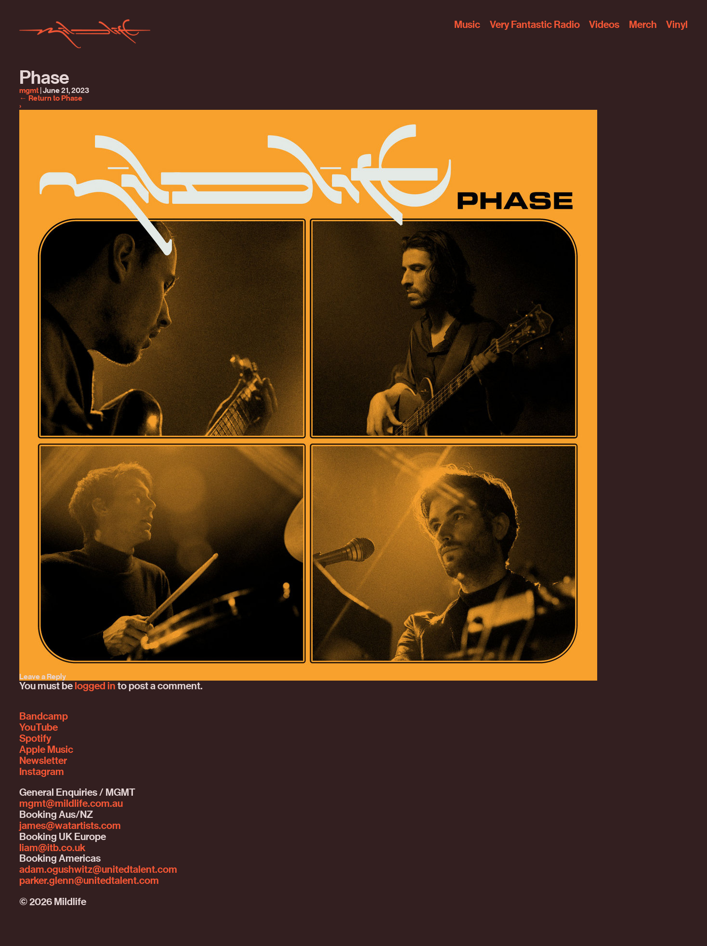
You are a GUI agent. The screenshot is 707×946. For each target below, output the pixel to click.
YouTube (38, 727)
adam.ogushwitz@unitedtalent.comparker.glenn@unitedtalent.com (98, 875)
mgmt (29, 90)
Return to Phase (50, 98)
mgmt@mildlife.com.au (71, 803)
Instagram (41, 771)
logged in (95, 686)
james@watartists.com (70, 825)
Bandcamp (43, 716)
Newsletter (43, 760)
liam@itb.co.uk (52, 848)
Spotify (35, 738)
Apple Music (46, 749)
